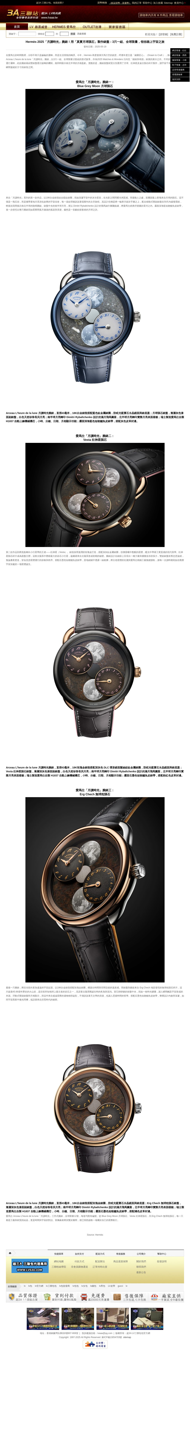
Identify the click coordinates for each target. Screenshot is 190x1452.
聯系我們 (141, 1266)
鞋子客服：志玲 (179, 65)
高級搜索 (81, 33)
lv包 (34, 13)
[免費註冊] (176, 34)
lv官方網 (39, 1286)
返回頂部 (176, 79)
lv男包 (102, 1286)
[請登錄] (163, 34)
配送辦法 (100, 1261)
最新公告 (141, 1272)
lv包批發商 (64, 1286)
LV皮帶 (111, 1286)
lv (25, 1286)
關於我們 (141, 1261)
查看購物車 (176, 15)
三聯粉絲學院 (59, 1266)
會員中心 (179, 2)
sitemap (127, 1337)
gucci (120, 1286)
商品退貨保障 (120, 1261)
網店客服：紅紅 (179, 50)
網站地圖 (59, 1261)
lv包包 (76, 1286)
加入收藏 (158, 2)
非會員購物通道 (79, 1266)
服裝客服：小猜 (179, 60)
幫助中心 (147, 2)
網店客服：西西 (179, 55)
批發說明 (162, 1261)
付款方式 (79, 1261)
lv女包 (84, 1286)
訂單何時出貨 (100, 1266)
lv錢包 (93, 1286)
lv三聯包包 (51, 1286)
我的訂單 (137, 2)
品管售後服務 (178, 70)
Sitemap (168, 2)
